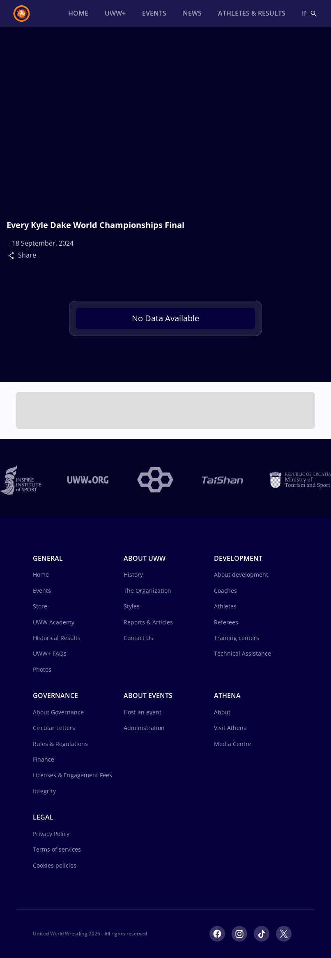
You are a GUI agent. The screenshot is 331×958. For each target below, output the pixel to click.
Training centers (236, 638)
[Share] (13, 255)
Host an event (142, 712)
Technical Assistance (242, 653)
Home (41, 574)
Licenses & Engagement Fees (72, 775)
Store (40, 606)
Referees (226, 622)
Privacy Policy (51, 834)
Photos (42, 669)
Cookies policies (54, 865)
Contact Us (138, 638)
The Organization (147, 590)
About (222, 712)
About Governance (58, 712)
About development (241, 574)
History (133, 574)
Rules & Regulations (60, 744)
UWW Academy (53, 622)
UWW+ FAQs (50, 653)
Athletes (225, 606)
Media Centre (232, 744)
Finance (43, 759)
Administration (144, 728)
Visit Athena (230, 728)
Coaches (225, 590)
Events (42, 590)
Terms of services (57, 849)
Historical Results (56, 638)
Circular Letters (54, 728)
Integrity (44, 791)
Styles (132, 606)
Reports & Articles (148, 622)
